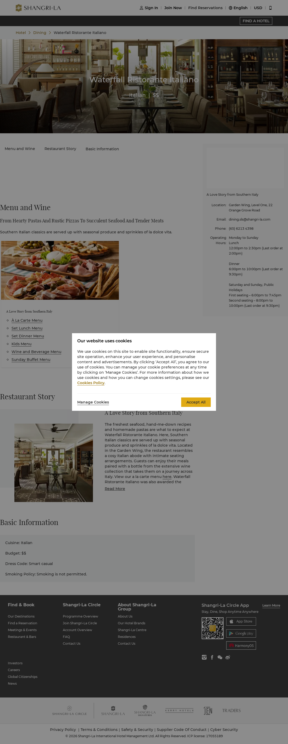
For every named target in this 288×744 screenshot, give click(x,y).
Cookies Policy (90, 382)
